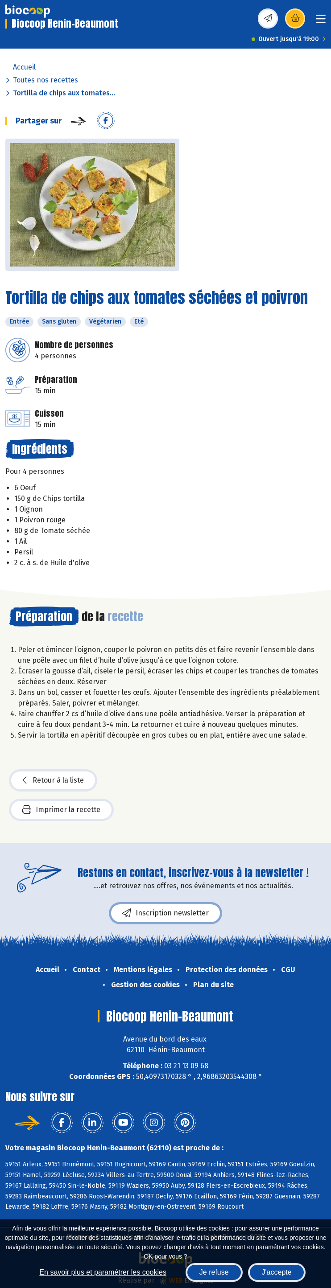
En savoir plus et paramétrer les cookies (102, 1272)
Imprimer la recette (61, 809)
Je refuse (214, 1272)
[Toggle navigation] (321, 21)
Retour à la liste (53, 780)
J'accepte (277, 1272)
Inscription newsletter (165, 913)
